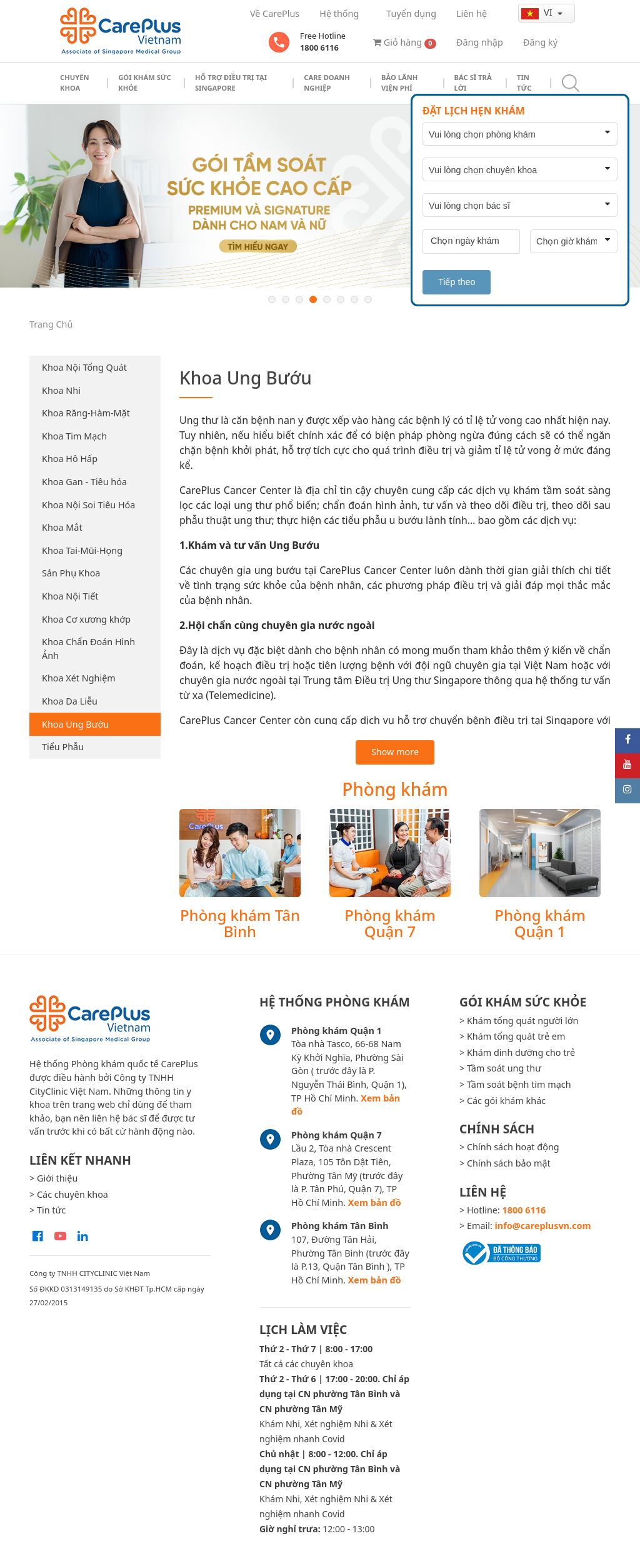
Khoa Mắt (62, 527)
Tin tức (524, 83)
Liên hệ (471, 13)
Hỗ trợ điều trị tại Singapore (231, 83)
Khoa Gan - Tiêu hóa (84, 482)
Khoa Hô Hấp (70, 458)
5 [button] (327, 299)
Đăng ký (540, 42)
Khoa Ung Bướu (75, 724)
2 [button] (285, 299)
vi (537, 12)
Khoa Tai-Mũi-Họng (82, 550)
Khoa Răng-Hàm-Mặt (86, 413)
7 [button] (354, 299)
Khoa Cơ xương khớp (86, 619)
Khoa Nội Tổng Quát (84, 367)
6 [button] (340, 299)
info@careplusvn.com (543, 1226)
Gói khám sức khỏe (144, 83)
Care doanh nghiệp (327, 83)
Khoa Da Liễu (70, 701)
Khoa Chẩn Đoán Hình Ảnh (88, 648)
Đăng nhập (479, 42)
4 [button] (313, 299)
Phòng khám (395, 789)
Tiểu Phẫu (63, 747)
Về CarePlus (274, 13)
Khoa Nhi (61, 390)
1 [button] (272, 299)
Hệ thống (339, 13)
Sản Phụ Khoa (71, 573)
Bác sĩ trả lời (473, 83)
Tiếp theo (456, 282)
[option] (320, 196)
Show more (395, 752)
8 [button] (368, 299)
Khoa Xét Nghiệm (79, 678)
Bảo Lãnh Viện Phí (399, 83)
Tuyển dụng (411, 13)
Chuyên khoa (74, 83)
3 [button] (299, 299)
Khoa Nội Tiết (70, 596)
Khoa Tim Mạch (74, 436)
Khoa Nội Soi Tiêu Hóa (88, 505)
